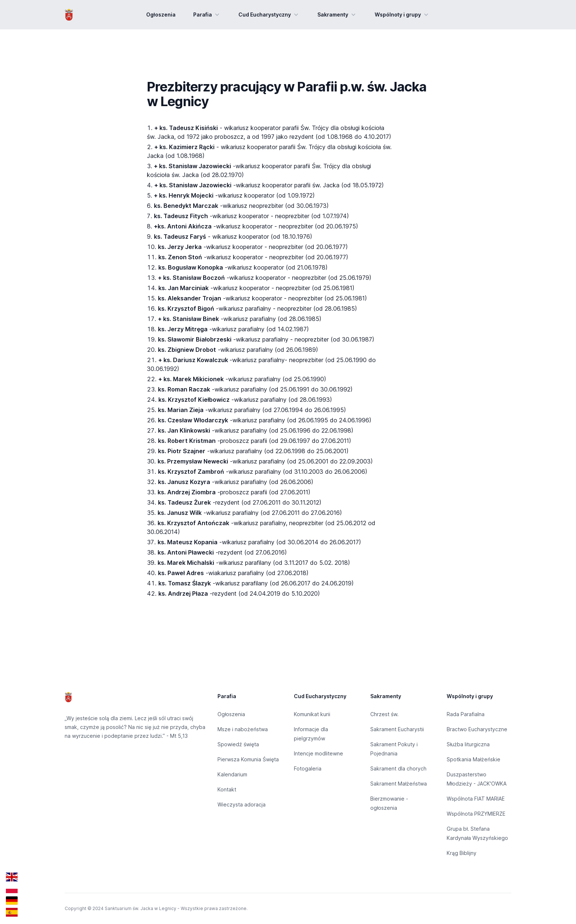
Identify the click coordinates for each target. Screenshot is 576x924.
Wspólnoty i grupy (402, 14)
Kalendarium (232, 774)
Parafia (207, 14)
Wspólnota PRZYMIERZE (476, 814)
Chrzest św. (384, 714)
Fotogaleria (307, 768)
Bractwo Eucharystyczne (477, 729)
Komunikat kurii (312, 714)
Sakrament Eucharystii (397, 729)
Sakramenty (337, 14)
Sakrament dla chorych (398, 768)
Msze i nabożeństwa (242, 729)
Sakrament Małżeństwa (398, 783)
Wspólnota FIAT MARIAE (476, 798)
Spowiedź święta (238, 744)
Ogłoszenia (161, 14)
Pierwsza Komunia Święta (248, 759)
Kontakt (226, 789)
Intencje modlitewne (318, 753)
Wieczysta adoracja (241, 804)
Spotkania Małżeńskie (473, 759)
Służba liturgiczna (468, 744)
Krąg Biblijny (461, 853)
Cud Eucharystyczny (269, 14)
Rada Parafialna (466, 714)
